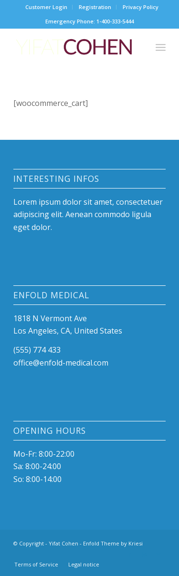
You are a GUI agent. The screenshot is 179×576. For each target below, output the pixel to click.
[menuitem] (47, 7)
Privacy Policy (140, 6)
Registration (95, 6)
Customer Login (46, 6)
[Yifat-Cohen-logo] (74, 47)
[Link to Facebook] (130, 554)
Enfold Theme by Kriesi (113, 543)
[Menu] (161, 47)
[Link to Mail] (158, 554)
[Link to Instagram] (144, 554)
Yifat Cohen (63, 543)
